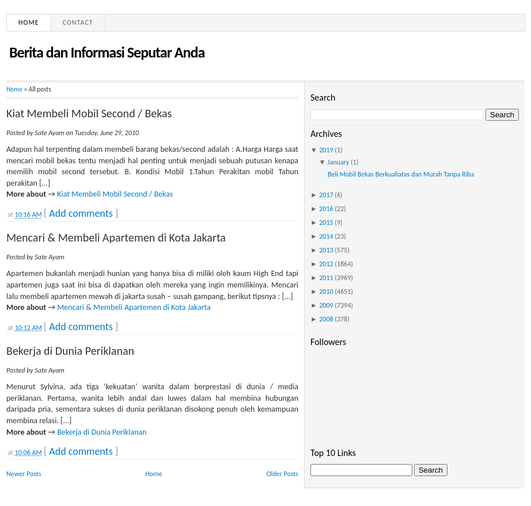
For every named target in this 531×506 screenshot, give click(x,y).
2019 (326, 150)
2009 (326, 305)
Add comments (80, 213)
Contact (78, 22)
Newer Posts (23, 474)
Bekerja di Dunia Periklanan (70, 350)
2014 (326, 236)
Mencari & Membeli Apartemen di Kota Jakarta (116, 237)
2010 (326, 292)
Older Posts (282, 474)
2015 (326, 222)
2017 (326, 195)
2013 (326, 250)
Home (28, 22)
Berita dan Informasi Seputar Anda (106, 52)
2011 (326, 278)
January (339, 162)
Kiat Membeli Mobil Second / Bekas (89, 113)
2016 (326, 209)
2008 (326, 319)
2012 (326, 264)
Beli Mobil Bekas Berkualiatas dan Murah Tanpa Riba (401, 174)
